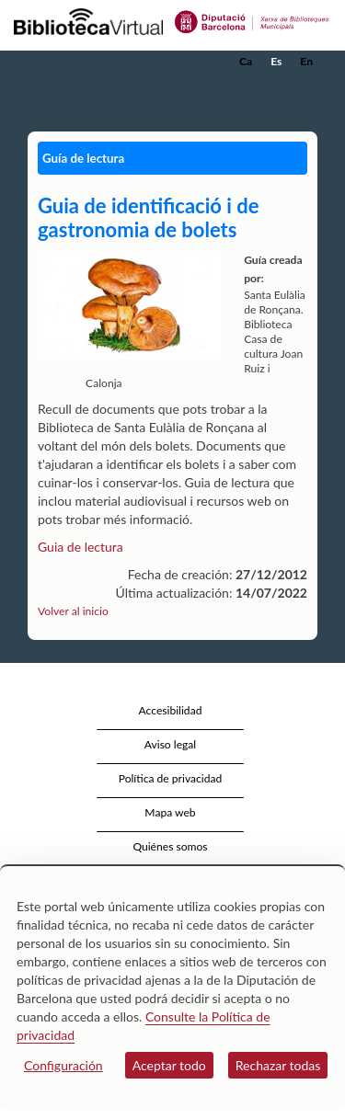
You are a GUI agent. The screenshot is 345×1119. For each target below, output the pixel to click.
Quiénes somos (169, 846)
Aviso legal (170, 744)
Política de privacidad (171, 778)
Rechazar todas (278, 1065)
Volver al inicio (73, 611)
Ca (245, 61)
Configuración (63, 1065)
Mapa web (169, 812)
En (306, 61)
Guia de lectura (80, 546)
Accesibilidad (170, 710)
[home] (106, 61)
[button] (306, 89)
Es (276, 61)
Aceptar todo (169, 1065)
